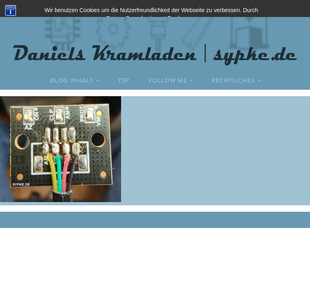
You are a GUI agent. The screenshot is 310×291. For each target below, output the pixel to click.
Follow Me (168, 80)
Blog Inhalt (71, 80)
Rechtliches (233, 80)
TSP (124, 80)
